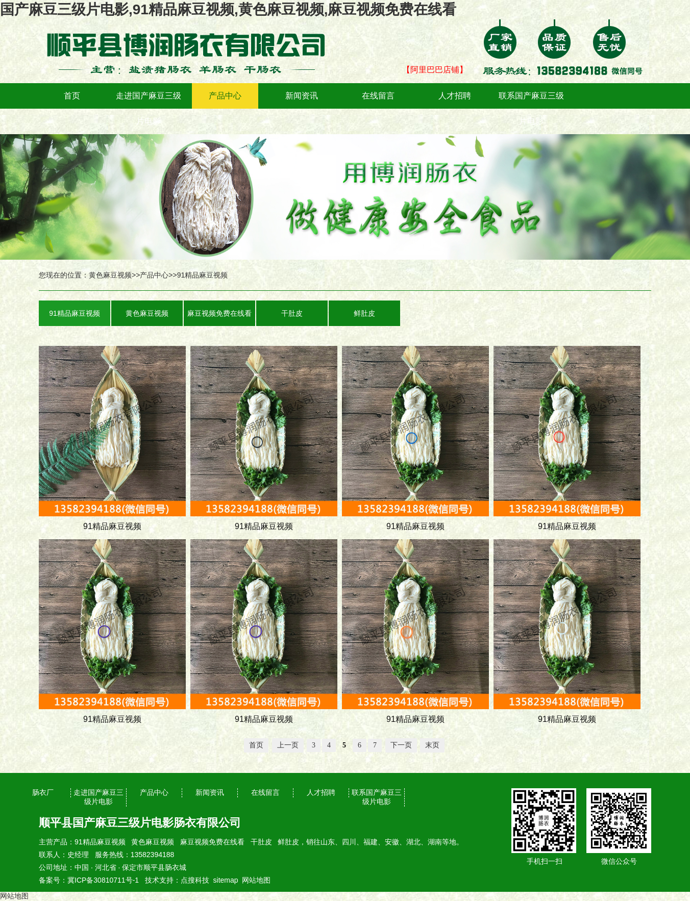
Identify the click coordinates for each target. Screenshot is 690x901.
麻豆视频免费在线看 (219, 313)
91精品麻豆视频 (202, 275)
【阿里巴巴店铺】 (434, 69)
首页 (72, 95)
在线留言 (378, 95)
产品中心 (225, 95)
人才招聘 (454, 95)
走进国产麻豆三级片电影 (148, 108)
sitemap (225, 880)
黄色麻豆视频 (110, 275)
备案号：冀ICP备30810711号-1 (89, 880)
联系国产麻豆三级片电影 (531, 108)
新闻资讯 (301, 95)
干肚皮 (292, 313)
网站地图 (256, 880)
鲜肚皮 (364, 313)
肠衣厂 (43, 792)
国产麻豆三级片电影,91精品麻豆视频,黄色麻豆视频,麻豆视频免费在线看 (228, 9)
